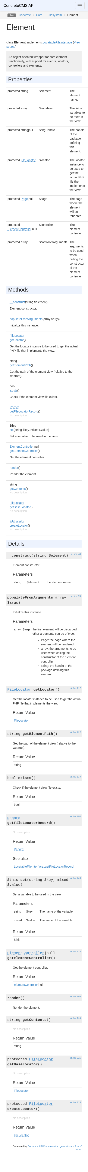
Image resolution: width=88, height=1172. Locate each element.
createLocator (19, 525)
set (12, 430)
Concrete (25, 15)
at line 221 (75, 1057)
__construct (17, 302)
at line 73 (76, 554)
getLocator (17, 340)
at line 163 (75, 878)
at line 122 (75, 732)
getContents (18, 488)
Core (39, 15)
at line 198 (75, 996)
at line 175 (75, 951)
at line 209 (75, 1018)
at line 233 (75, 1102)
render (14, 467)
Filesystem (55, 15)
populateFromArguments (26, 319)
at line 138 (75, 776)
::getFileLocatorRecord (43, 866)
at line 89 (76, 596)
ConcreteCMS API (19, 5)
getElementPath (20, 365)
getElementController (24, 451)
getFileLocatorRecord (24, 411)
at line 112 (75, 688)
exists (13, 390)
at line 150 (75, 816)
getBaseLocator (20, 507)
